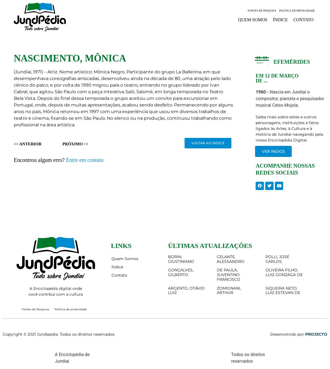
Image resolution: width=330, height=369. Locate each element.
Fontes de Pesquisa (262, 10)
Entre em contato (85, 160)
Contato (303, 19)
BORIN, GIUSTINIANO (181, 259)
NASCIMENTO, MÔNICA (70, 58)
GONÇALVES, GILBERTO (180, 272)
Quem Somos (252, 19)
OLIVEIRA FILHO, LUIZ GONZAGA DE (284, 272)
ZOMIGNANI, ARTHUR (229, 290)
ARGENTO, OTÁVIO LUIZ (186, 290)
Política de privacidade (297, 10)
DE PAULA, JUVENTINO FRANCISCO (228, 275)
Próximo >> (75, 144)
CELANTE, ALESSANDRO (230, 259)
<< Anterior (28, 144)
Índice (280, 19)
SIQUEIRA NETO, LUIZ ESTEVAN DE (283, 290)
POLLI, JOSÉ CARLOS (277, 259)
